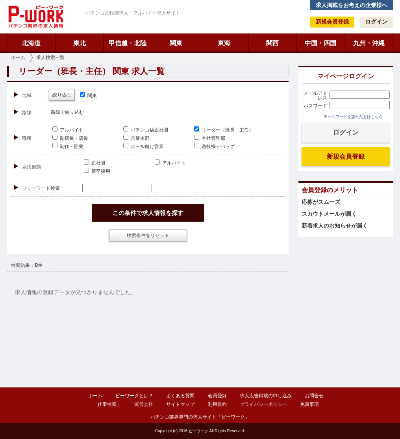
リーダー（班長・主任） (224, 130)
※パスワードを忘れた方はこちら (353, 117)
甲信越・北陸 (127, 43)
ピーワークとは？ (134, 395)
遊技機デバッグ (214, 146)
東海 (224, 43)
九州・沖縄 (369, 43)
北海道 (31, 43)
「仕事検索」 (107, 404)
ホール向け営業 (143, 146)
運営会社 (143, 404)
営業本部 (136, 138)
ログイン (376, 22)
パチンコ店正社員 (146, 130)
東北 (79, 43)
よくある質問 (180, 395)
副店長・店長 (70, 138)
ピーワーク (35, 16)
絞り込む (61, 95)
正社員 (95, 163)
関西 (272, 43)
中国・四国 (320, 43)
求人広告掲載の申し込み (266, 395)
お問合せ (314, 395)
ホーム (18, 57)
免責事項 (309, 404)
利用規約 (217, 404)
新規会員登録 (332, 22)
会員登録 (217, 395)
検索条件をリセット (148, 235)
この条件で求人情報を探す (148, 212)
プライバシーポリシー (263, 404)
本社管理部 (209, 138)
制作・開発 (67, 146)
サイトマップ (180, 404)
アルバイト (67, 130)
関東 (176, 43)
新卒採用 (97, 171)
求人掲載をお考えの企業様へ (351, 5)
